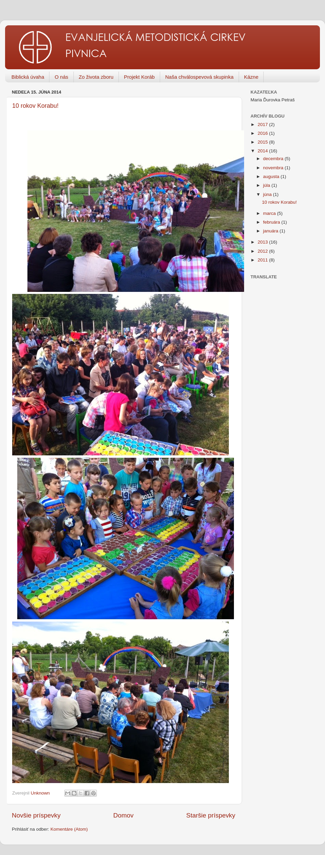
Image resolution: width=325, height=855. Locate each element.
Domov (123, 815)
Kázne (251, 77)
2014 (263, 150)
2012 (263, 251)
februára (272, 222)
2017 (263, 124)
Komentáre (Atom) (69, 829)
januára (271, 230)
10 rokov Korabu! (35, 105)
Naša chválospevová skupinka (199, 77)
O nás (61, 77)
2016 (263, 133)
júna (268, 194)
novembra (274, 167)
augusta (272, 176)
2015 (263, 142)
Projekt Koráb (139, 77)
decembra (274, 158)
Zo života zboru (96, 77)
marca (270, 213)
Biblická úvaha (28, 77)
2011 (263, 259)
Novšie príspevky (36, 815)
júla (267, 185)
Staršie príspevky (210, 815)
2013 (263, 242)
